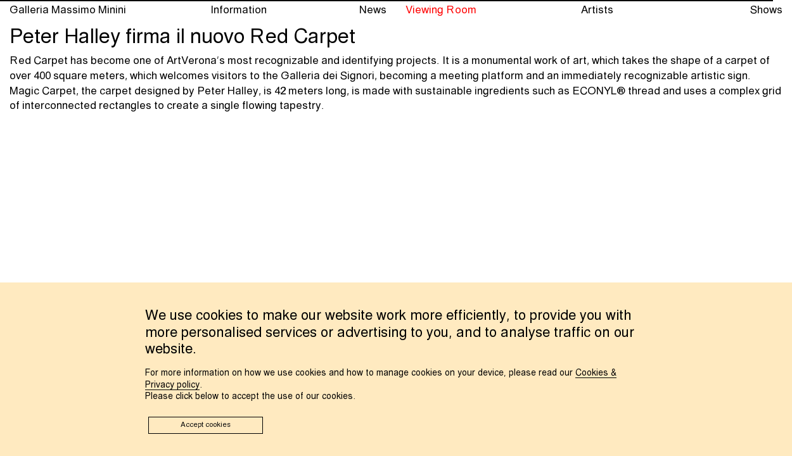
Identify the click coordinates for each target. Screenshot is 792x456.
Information (238, 10)
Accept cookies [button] (206, 425)
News (372, 10)
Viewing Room (441, 10)
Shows (766, 10)
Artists (597, 10)
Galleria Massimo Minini (68, 10)
